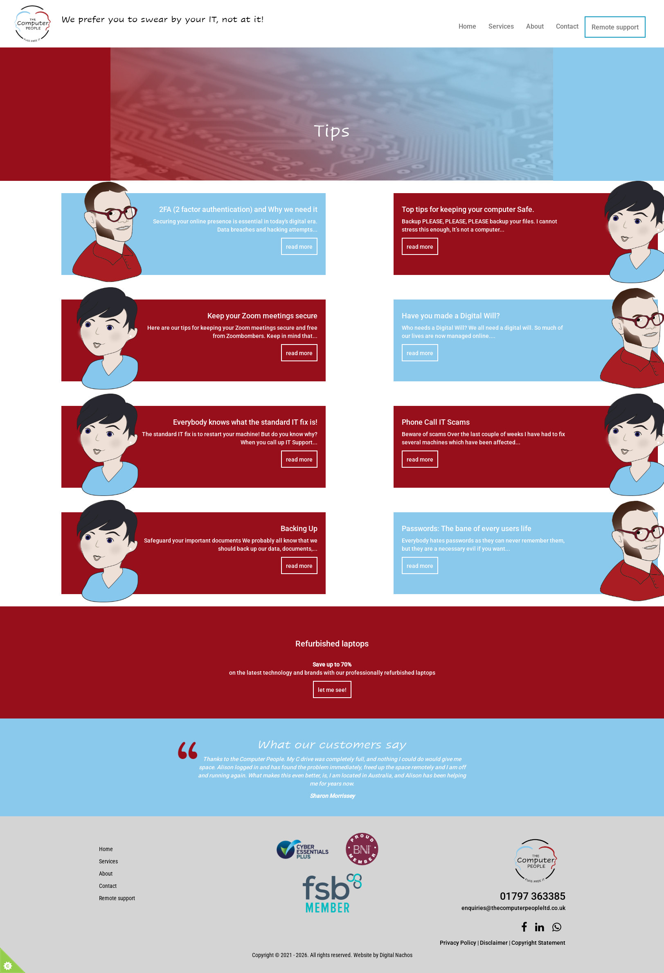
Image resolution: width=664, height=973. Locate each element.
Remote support (615, 27)
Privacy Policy (458, 942)
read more (299, 246)
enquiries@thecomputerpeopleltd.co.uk (513, 908)
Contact (567, 26)
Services (501, 26)
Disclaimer (494, 942)
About (535, 26)
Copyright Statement (538, 942)
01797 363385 (532, 896)
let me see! (332, 690)
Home (467, 26)
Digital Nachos (396, 955)
